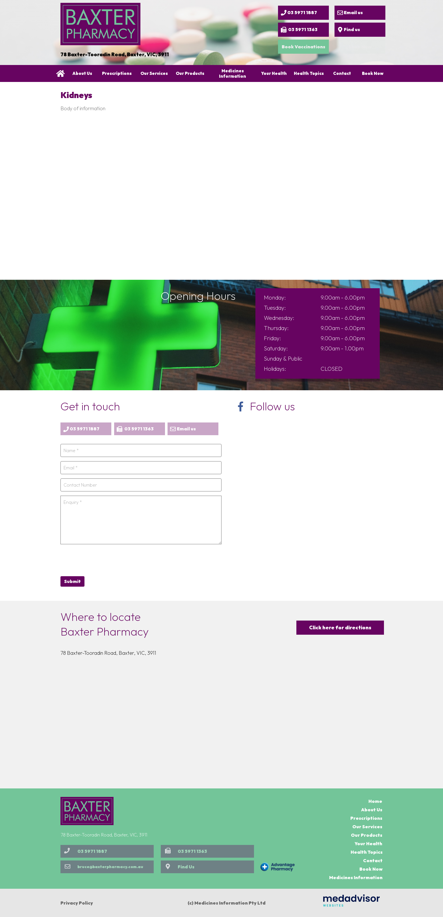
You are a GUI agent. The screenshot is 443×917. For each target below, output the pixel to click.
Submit (72, 581)
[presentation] (103, 560)
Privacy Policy (76, 903)
